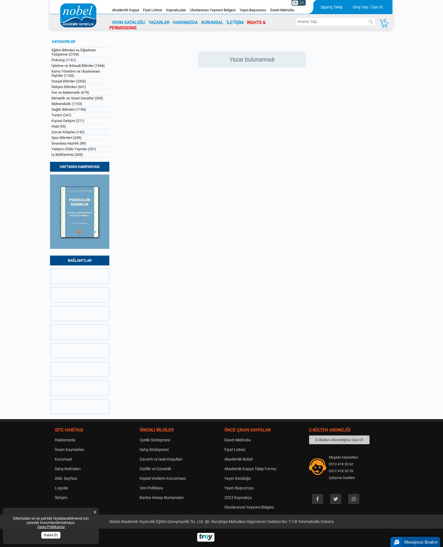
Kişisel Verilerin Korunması (163, 478)
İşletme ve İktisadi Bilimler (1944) (78, 66)
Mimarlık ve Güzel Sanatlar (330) (77, 98)
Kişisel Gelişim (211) (67, 121)
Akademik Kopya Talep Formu (250, 469)
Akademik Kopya (125, 10)
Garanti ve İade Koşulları (161, 459)
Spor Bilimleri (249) (66, 138)
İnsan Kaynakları (69, 449)
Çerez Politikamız (51, 527)
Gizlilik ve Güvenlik (155, 469)
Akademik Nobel (238, 459)
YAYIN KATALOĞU (128, 22)
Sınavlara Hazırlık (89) (68, 143)
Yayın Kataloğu (237, 478)
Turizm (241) (61, 115)
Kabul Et (51, 535)
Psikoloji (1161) (63, 60)
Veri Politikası (151, 488)
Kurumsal (63, 459)
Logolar (61, 488)
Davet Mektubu (282, 10)
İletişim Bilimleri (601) (68, 87)
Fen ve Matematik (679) (70, 92)
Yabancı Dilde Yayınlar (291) (73, 149)
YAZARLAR (159, 22)
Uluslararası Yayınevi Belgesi (213, 10)
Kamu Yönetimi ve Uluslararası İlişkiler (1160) (75, 73)
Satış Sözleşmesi (154, 449)
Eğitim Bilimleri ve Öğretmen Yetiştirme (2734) (73, 52)
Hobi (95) (58, 126)
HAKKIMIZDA (185, 22)
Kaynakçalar (176, 10)
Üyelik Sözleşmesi (155, 440)
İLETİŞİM (235, 22)
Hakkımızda (65, 440)
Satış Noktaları (68, 469)
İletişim (61, 497)
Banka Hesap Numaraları (162, 497)
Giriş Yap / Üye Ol (368, 7)
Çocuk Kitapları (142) (68, 132)
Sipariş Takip (332, 7)
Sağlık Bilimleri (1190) (68, 109)
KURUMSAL (212, 22)
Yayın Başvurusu (253, 10)
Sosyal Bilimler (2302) (68, 81)
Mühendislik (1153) (66, 104)
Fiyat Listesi (152, 10)
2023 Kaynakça (238, 497)
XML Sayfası (66, 478)
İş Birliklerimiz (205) (67, 154)
